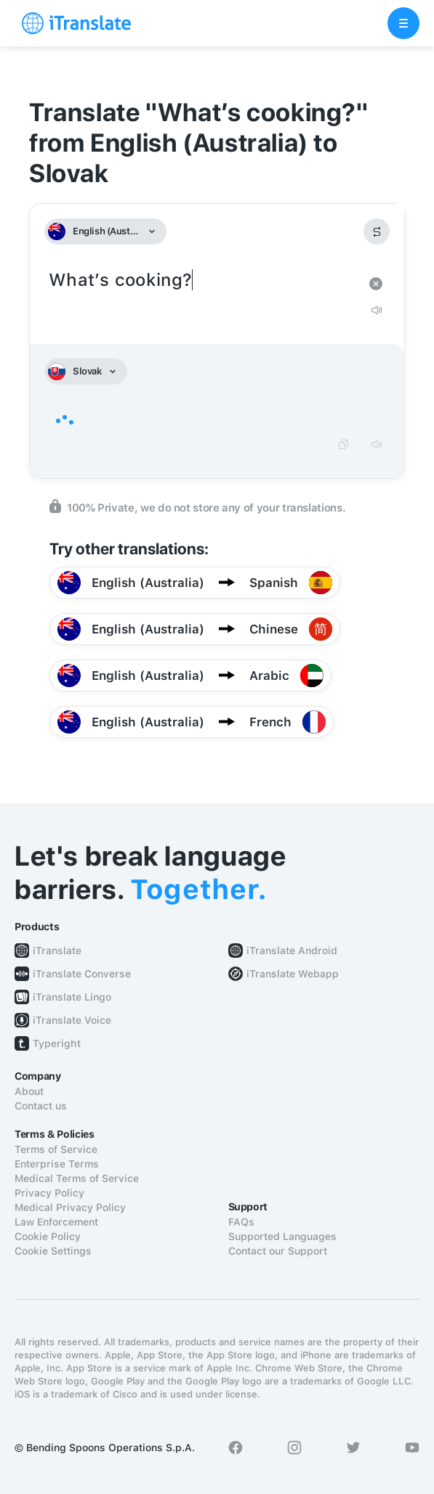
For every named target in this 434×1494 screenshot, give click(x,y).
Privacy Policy (49, 1193)
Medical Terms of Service (77, 1178)
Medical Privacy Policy (70, 1207)
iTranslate (57, 950)
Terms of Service (56, 1149)
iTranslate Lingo (72, 997)
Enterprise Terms (57, 1164)
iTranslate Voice (72, 1020)
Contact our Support (277, 1251)
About (29, 1091)
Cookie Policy (48, 1236)
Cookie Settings (53, 1251)
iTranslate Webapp (292, 974)
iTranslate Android (291, 950)
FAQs (241, 1222)
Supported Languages (282, 1236)
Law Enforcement (56, 1222)
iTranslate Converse (82, 974)
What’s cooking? (202, 280)
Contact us (41, 1106)
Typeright (57, 1043)
